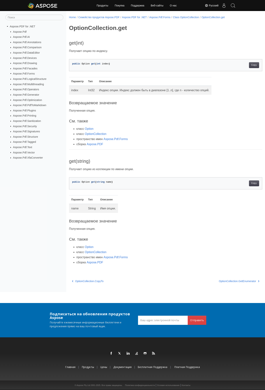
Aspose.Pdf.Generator (26, 94)
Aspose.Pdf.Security (25, 126)
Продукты (102, 5)
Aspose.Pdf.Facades (25, 68)
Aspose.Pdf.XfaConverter (28, 157)
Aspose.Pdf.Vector (24, 152)
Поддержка (137, 5)
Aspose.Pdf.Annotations (27, 42)
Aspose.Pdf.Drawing (25, 63)
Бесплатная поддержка (152, 367)
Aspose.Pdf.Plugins (24, 110)
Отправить (197, 320)
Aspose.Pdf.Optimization (27, 99)
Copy (240, 65)
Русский (211, 5)
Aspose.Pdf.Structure (25, 136)
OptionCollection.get (213, 17)
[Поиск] (34, 17)
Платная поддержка (187, 367)
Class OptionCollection (186, 17)
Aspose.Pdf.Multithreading (28, 84)
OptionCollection (95, 133)
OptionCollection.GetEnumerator (226, 281)
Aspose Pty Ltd (83, 385)
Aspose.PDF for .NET (22, 26)
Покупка (119, 5)
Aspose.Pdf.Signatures (26, 131)
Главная (70, 367)
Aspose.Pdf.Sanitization (27, 120)
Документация (122, 367)
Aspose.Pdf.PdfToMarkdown (29, 105)
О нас (173, 5)
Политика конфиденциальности (140, 385)
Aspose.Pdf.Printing (24, 115)
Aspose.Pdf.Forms (24, 73)
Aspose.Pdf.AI (21, 36)
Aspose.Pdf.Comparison (27, 47)
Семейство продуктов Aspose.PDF (99, 17)
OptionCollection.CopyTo (88, 281)
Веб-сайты (157, 5)
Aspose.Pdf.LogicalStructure (30, 78)
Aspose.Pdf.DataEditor (26, 52)
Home (72, 17)
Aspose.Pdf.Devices (25, 57)
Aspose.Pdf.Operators (26, 89)
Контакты (186, 385)
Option (89, 128)
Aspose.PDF (95, 144)
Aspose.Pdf (20, 31)
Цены (103, 367)
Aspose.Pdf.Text (22, 147)
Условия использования (168, 385)
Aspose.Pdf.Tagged (24, 141)
